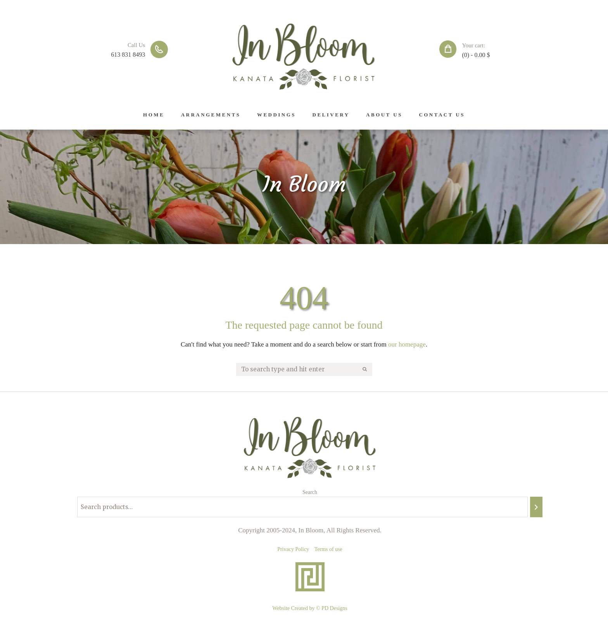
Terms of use (328, 549)
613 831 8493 (128, 54)
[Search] (536, 507)
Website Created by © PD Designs (309, 608)
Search (309, 492)
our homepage (407, 344)
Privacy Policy (293, 549)
